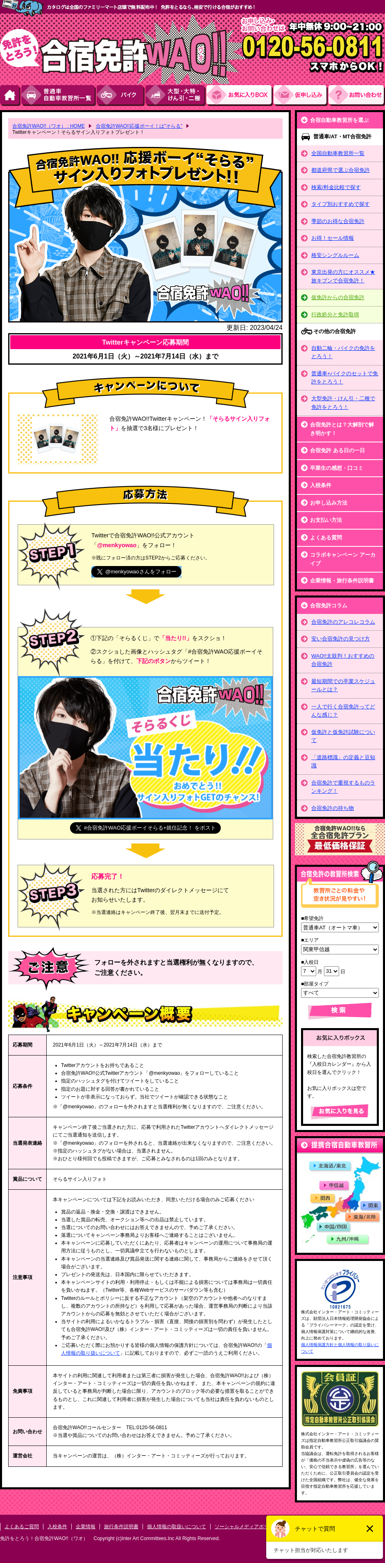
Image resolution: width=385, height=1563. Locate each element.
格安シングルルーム (335, 255)
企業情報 (85, 1526)
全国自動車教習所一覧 (338, 153)
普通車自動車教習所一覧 (59, 95)
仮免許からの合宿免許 (338, 297)
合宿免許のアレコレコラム (343, 622)
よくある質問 (326, 538)
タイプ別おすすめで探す (340, 204)
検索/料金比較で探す (336, 187)
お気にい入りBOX (240, 95)
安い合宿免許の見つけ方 (340, 639)
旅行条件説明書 (121, 1526)
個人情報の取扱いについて (176, 1526)
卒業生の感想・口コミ (336, 468)
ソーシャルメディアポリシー (247, 1526)
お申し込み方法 (328, 503)
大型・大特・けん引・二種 (175, 95)
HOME (10, 95)
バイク (121, 95)
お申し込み (301, 95)
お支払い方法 (326, 520)
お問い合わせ (356, 95)
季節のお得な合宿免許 (338, 221)
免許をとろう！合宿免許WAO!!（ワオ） (44, 1538)
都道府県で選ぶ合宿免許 (340, 170)
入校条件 (320, 485)
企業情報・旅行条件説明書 (342, 580)
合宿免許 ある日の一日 (337, 450)
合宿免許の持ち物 (332, 808)
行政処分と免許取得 (335, 314)
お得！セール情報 (332, 238)
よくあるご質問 (22, 1526)
